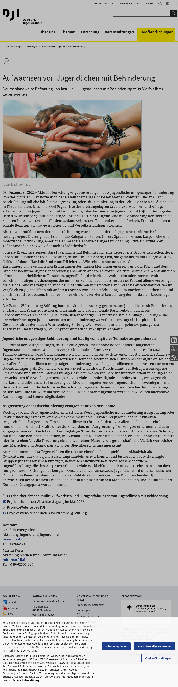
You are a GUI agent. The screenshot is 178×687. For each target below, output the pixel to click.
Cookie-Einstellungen (158, 660)
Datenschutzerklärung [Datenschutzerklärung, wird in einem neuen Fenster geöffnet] (25, 682)
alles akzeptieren (116, 648)
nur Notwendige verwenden (154, 648)
